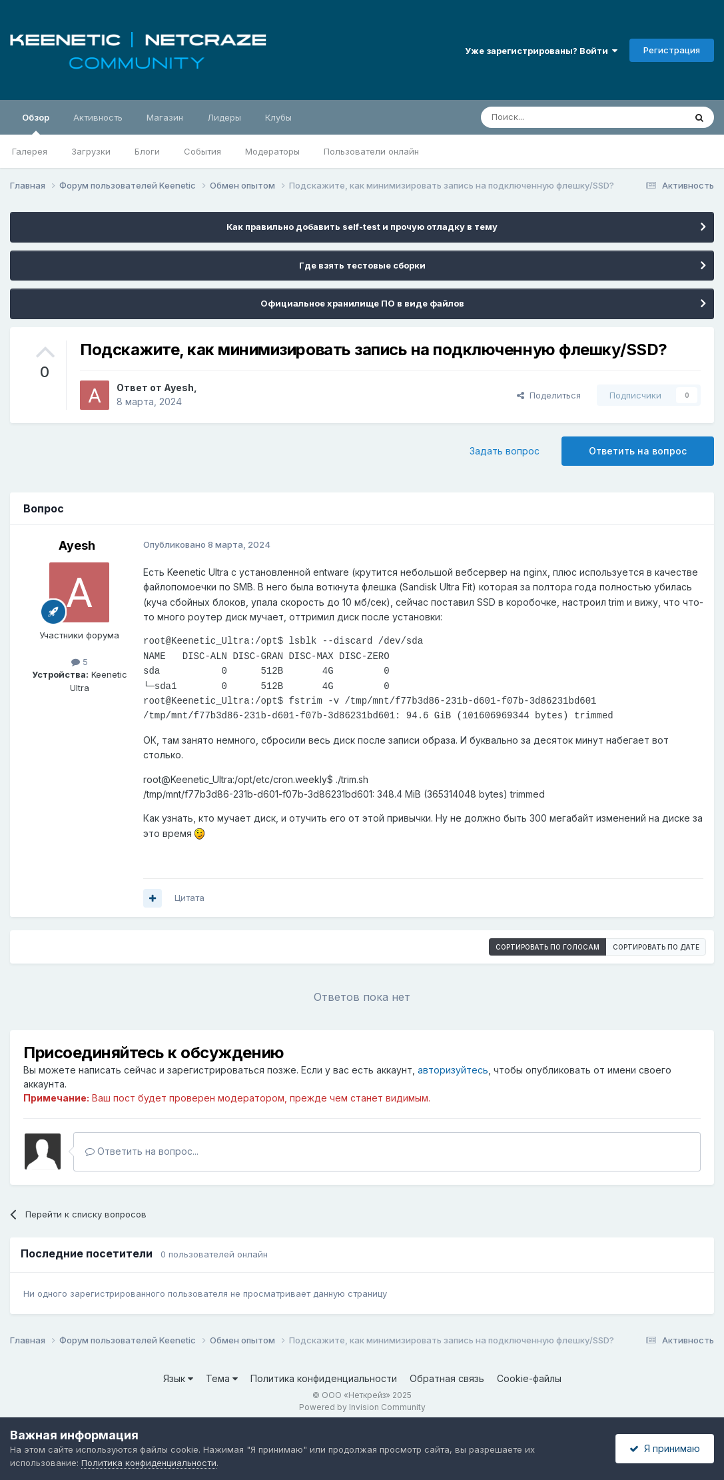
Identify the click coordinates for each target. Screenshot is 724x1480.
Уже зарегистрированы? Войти (541, 50)
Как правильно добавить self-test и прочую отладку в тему (362, 226)
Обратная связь (447, 1378)
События (202, 151)
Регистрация (671, 50)
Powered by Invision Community (362, 1407)
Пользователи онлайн (371, 151)
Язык (178, 1378)
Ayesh (179, 387)
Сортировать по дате (656, 947)
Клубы (278, 117)
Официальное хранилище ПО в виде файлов (362, 303)
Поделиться (549, 395)
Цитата (189, 897)
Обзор (35, 123)
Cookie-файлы (529, 1378)
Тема (222, 1378)
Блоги (147, 151)
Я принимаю (664, 1448)
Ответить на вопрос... (141, 1151)
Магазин (165, 117)
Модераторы (272, 151)
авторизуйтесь (453, 1070)
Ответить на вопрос (638, 450)
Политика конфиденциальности (323, 1378)
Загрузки (91, 151)
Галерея (29, 151)
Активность (98, 117)
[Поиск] (552, 117)
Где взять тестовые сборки (362, 265)
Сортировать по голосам (547, 947)
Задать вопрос (505, 450)
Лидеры (224, 117)
